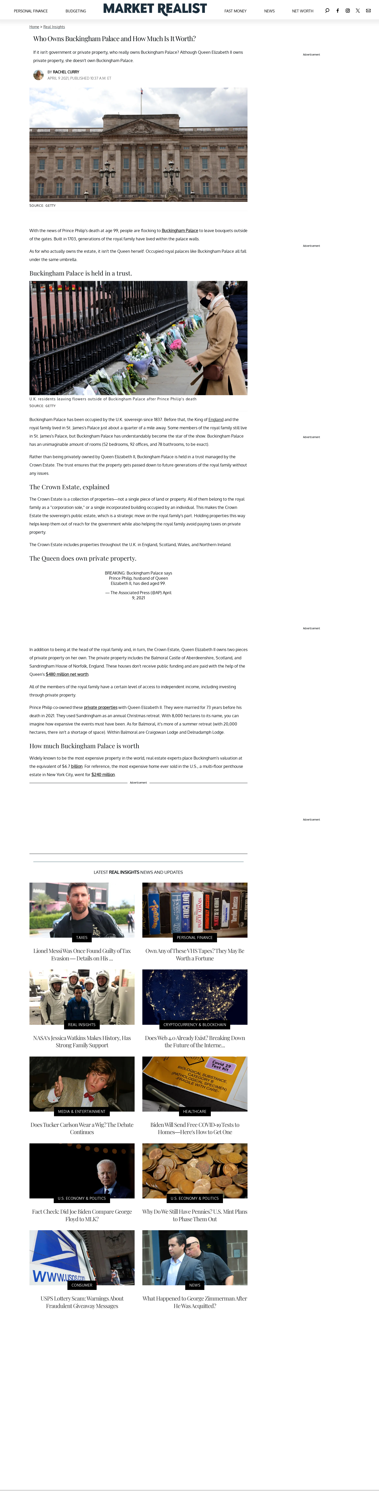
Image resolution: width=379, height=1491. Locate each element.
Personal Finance (31, 11)
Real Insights (54, 27)
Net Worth (302, 11)
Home (34, 27)
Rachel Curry (66, 72)
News (269, 11)
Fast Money (235, 11)
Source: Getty (42, 206)
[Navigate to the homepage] (155, 9)
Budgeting (76, 11)
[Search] (327, 9)
